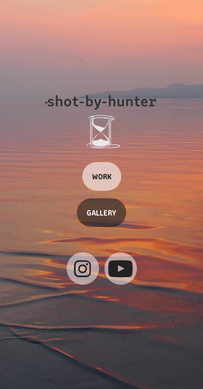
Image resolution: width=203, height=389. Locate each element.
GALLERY (101, 212)
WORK (102, 176)
